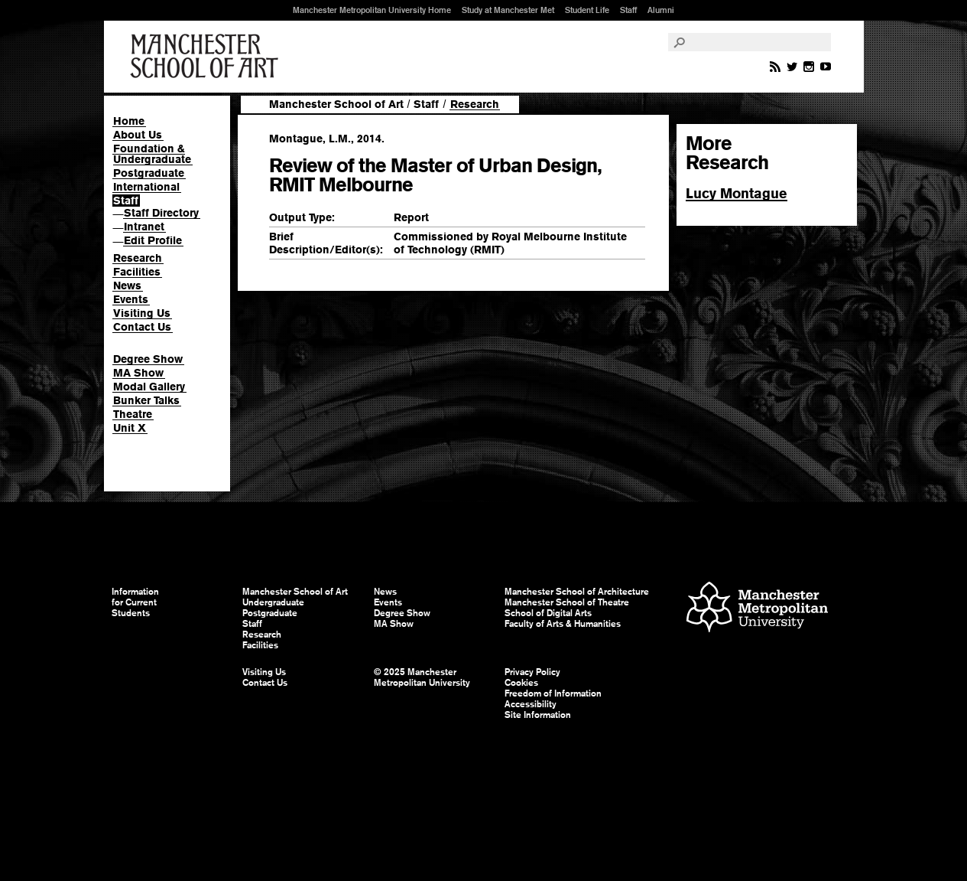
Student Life (587, 10)
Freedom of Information (553, 693)
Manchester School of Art (207, 57)
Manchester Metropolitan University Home (372, 10)
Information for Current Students (135, 602)
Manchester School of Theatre (567, 602)
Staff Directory (161, 213)
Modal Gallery (149, 386)
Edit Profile (153, 240)
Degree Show (148, 359)
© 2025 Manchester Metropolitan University (422, 677)
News (127, 285)
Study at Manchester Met (508, 10)
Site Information (538, 715)
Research (137, 258)
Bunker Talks (146, 400)
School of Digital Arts (548, 613)
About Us (137, 135)
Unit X (129, 428)
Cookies (521, 682)
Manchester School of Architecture (577, 591)
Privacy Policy (532, 672)
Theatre (132, 414)
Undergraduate (273, 602)
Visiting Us (141, 313)
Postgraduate (148, 173)
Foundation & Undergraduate (152, 153)
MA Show (138, 373)
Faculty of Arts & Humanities (563, 623)
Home (128, 121)
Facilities (137, 272)
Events (130, 299)
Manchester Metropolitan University (757, 609)
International (146, 187)
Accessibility (531, 704)
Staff (628, 10)
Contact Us (142, 327)
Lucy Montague (736, 193)
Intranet (144, 226)
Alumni (660, 10)
